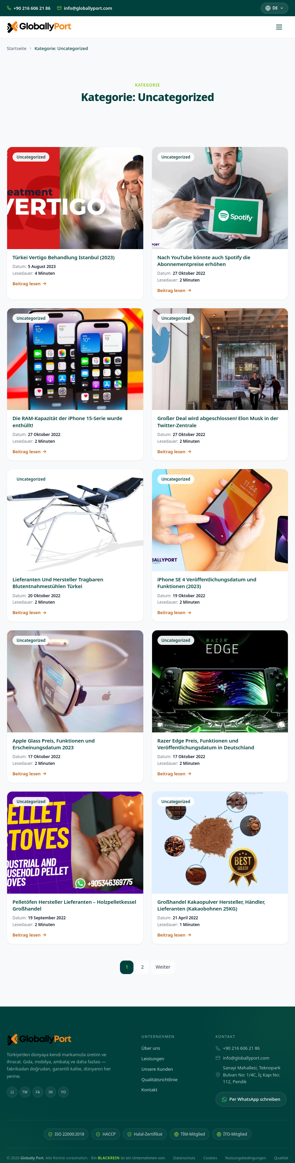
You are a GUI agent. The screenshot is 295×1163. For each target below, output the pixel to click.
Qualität (281, 1157)
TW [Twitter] (25, 1092)
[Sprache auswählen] (274, 8)
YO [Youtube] (63, 1092)
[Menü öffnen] (282, 27)
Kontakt (149, 1090)
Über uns (151, 1048)
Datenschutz (184, 1157)
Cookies (210, 1157)
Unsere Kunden (157, 1069)
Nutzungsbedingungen (245, 1157)
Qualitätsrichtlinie (160, 1079)
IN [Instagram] (51, 1092)
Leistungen (153, 1059)
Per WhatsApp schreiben (251, 1099)
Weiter (162, 967)
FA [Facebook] (38, 1092)
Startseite (16, 48)
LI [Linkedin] (12, 1092)
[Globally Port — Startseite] (67, 1040)
